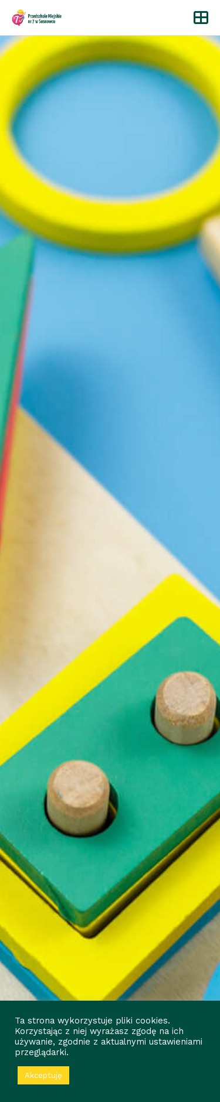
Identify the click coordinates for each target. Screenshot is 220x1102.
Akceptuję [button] (43, 1075)
